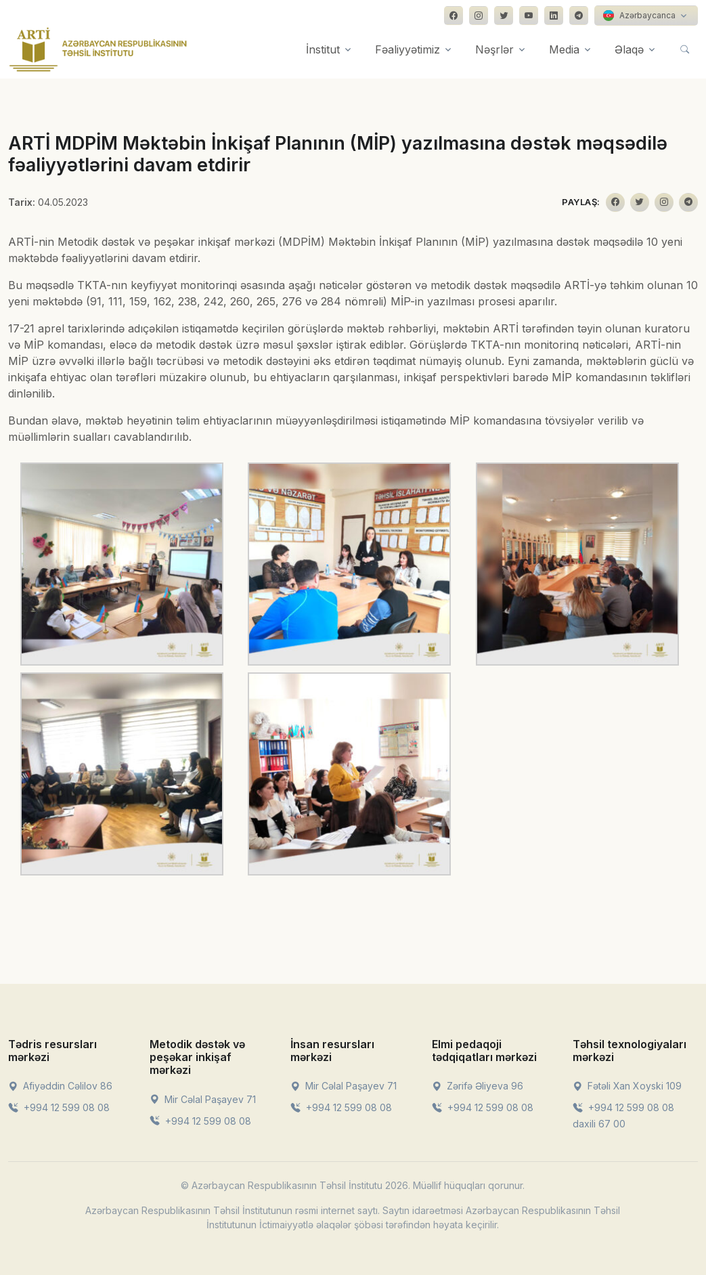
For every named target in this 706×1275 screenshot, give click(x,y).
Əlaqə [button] (629, 49)
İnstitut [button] (323, 49)
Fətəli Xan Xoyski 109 (627, 1086)
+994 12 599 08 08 (59, 1107)
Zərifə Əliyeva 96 (477, 1086)
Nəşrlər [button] (494, 49)
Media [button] (564, 49)
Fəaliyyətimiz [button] (407, 49)
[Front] (98, 49)
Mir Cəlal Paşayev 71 (203, 1099)
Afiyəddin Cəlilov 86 (60, 1086)
